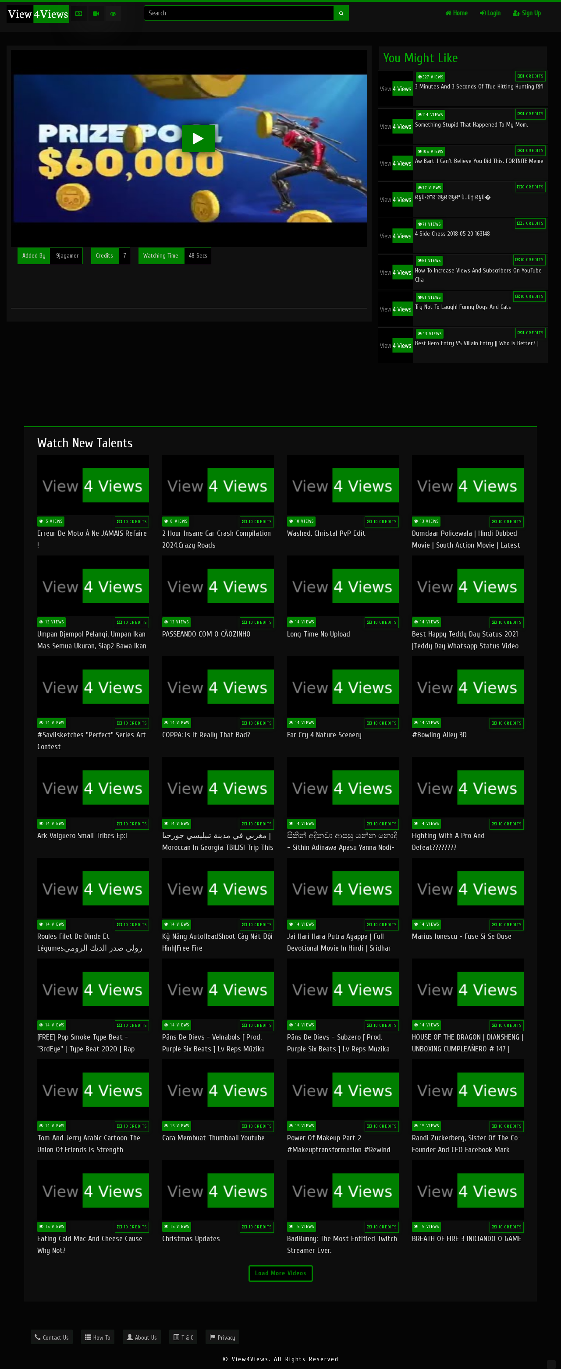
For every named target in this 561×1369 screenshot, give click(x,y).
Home (456, 13)
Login (490, 13)
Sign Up (527, 13)
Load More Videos (280, 1273)
